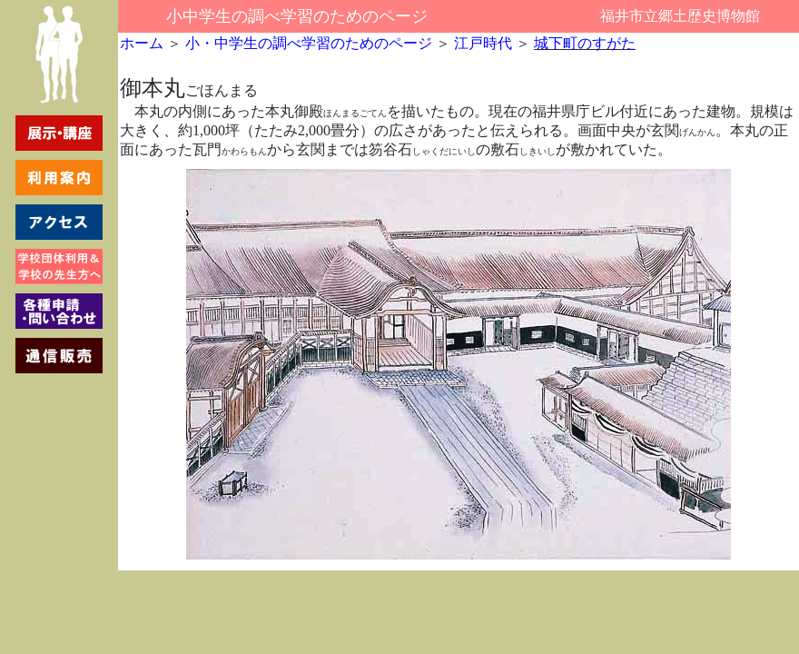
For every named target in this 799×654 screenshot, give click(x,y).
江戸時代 (483, 43)
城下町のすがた (585, 43)
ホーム (141, 43)
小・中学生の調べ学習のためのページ (307, 43)
